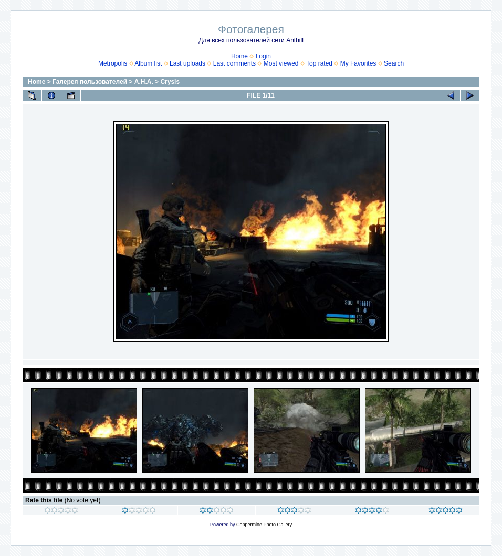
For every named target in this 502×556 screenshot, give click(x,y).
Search (394, 63)
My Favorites (358, 63)
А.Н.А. (143, 81)
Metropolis (112, 63)
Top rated (319, 63)
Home (239, 56)
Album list (148, 63)
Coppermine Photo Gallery (264, 524)
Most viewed (281, 63)
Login (263, 56)
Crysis (170, 81)
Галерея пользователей (90, 81)
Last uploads (187, 63)
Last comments (234, 63)
